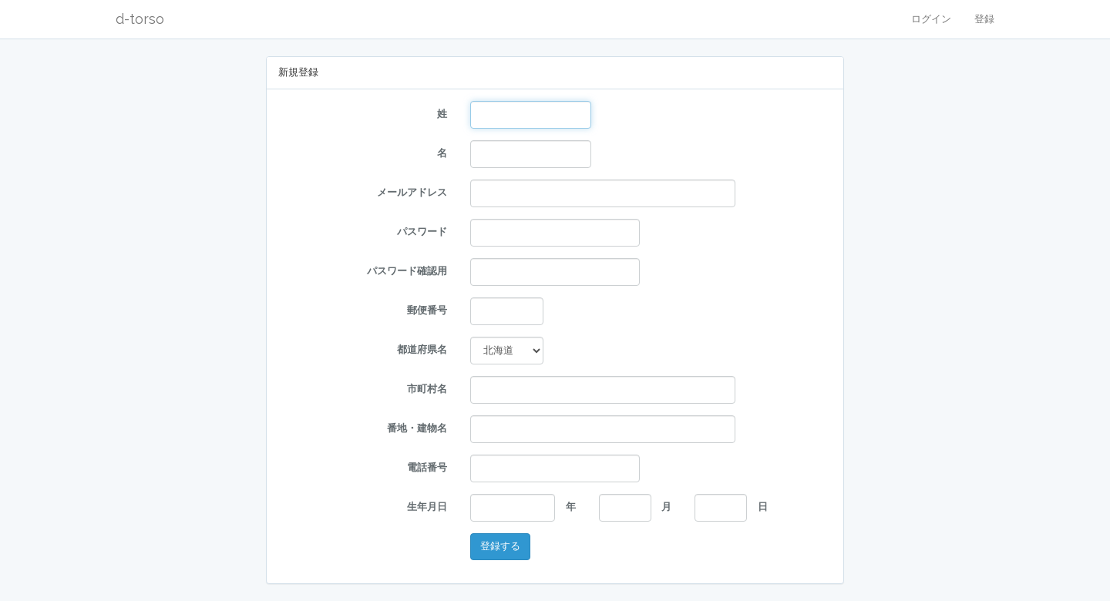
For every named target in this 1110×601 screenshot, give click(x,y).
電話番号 (427, 467)
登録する (500, 546)
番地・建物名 (417, 428)
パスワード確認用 (407, 271)
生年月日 (427, 506)
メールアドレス (412, 192)
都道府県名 (422, 349)
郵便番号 (427, 310)
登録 (984, 19)
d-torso (140, 19)
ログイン (931, 19)
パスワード (422, 231)
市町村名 (427, 389)
